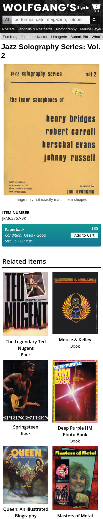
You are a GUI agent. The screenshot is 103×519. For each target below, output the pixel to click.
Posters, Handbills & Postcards (27, 29)
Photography (66, 29)
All (7, 20)
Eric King (10, 37)
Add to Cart (84, 235)
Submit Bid (79, 37)
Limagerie (59, 37)
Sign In (83, 7)
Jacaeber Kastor (34, 37)
